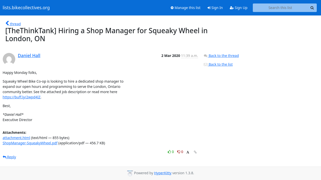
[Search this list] (280, 7)
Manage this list (186, 7)
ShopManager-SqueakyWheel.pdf (30, 143)
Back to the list (218, 64)
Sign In (215, 7)
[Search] (312, 7)
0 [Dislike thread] (180, 151)
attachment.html (16, 137)
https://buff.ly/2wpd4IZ (22, 97)
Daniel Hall (29, 55)
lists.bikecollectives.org (26, 8)
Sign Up (239, 7)
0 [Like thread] (171, 151)
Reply (9, 157)
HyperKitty (162, 173)
